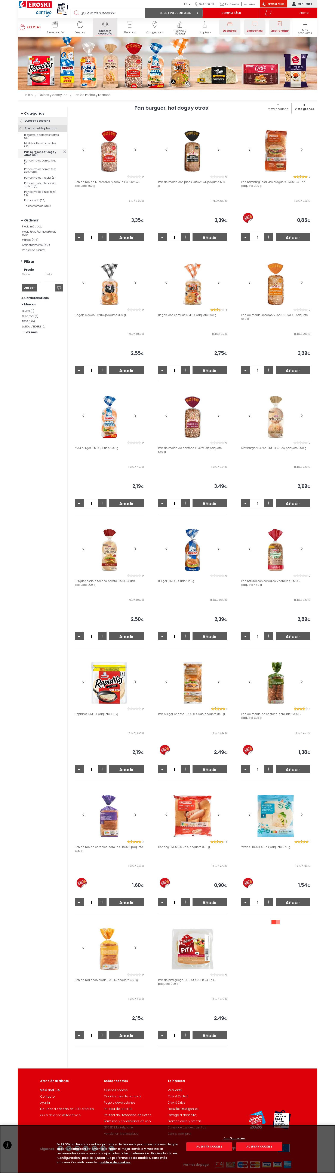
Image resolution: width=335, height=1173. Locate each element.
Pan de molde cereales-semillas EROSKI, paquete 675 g (109, 849)
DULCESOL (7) (30, 309)
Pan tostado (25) (34, 194)
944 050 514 (206, 4)
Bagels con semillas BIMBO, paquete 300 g (187, 315)
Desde (26, 267)
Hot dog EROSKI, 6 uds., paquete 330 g (184, 847)
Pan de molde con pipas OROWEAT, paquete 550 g (191, 184)
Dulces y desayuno (37, 114)
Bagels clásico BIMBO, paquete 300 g (100, 315)
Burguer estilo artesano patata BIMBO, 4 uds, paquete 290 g (105, 583)
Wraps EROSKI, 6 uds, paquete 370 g (265, 847)
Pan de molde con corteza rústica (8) (40, 164)
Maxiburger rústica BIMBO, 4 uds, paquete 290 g (274, 448)
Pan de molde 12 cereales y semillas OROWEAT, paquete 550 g (107, 184)
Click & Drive (176, 1102)
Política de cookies (118, 1109)
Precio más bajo (32, 220)
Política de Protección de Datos (127, 1115)
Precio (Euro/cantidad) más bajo (39, 226)
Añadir (126, 238)
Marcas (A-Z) (30, 233)
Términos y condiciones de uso (127, 1121)
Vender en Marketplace (121, 1133)
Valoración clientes (34, 243)
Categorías (34, 106)
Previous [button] (83, 149)
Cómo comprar (179, 1133)
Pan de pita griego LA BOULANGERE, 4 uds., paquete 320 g (186, 982)
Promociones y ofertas (185, 1121)
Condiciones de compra (122, 1096)
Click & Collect (178, 1096)
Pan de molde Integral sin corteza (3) (40, 178)
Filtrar (29, 255)
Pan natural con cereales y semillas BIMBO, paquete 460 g (270, 583)
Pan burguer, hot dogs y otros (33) (40, 146)
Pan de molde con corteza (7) (40, 155)
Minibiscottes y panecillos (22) (40, 138)
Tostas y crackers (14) (37, 199)
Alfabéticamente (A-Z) (36, 238)
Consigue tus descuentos (187, 1127)
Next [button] (135, 149)
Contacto (47, 1096)
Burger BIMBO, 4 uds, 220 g (176, 581)
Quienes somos (116, 1090)
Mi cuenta (301, 4)
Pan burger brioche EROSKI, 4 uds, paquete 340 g (191, 714)
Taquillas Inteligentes (183, 1109)
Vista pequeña (278, 109)
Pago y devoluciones (119, 1102)
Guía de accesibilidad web (60, 1115)
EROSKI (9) (28, 315)
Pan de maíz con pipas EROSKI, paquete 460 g (106, 980)
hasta (48, 267)
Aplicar (29, 281)
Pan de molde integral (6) (40, 171)
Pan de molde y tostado (40, 121)
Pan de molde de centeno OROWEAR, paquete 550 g (190, 450)
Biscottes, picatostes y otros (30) (41, 129)
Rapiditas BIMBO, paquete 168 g (96, 714)
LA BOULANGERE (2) (33, 320)
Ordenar (31, 213)
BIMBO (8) (28, 304)
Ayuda (45, 1103)
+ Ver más (30, 325)
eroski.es (250, 4)
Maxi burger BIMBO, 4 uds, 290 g (96, 448)
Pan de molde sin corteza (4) (39, 186)
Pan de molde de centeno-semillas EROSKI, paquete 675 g (271, 716)
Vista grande (304, 109)
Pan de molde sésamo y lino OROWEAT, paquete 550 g (274, 317)
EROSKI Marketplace (118, 1127)
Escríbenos (232, 4)
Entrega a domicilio (182, 1115)
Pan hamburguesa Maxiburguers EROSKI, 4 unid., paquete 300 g (273, 184)
